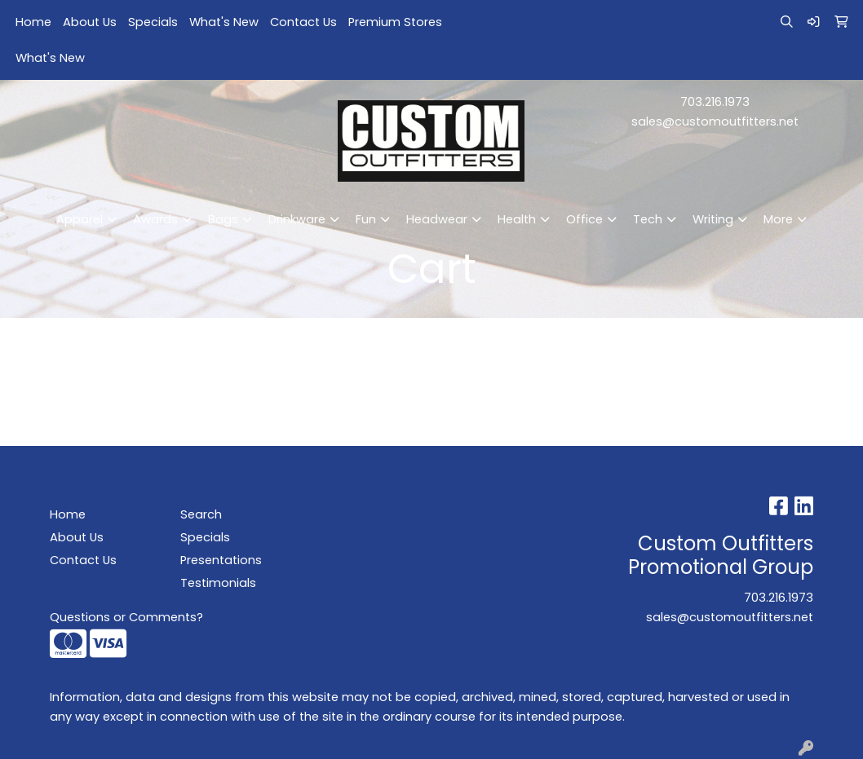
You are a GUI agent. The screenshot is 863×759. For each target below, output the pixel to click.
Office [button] (584, 219)
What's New (224, 22)
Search (201, 514)
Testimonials (218, 583)
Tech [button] (647, 219)
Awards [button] (155, 219)
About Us (90, 22)
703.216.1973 (715, 102)
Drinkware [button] (296, 219)
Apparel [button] (79, 219)
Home (33, 22)
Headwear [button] (436, 219)
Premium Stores (395, 22)
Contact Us (303, 22)
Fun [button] (366, 219)
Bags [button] (223, 219)
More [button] (778, 219)
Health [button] (517, 219)
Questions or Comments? (126, 617)
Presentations (221, 560)
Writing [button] (713, 219)
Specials (153, 22)
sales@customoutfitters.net (715, 121)
